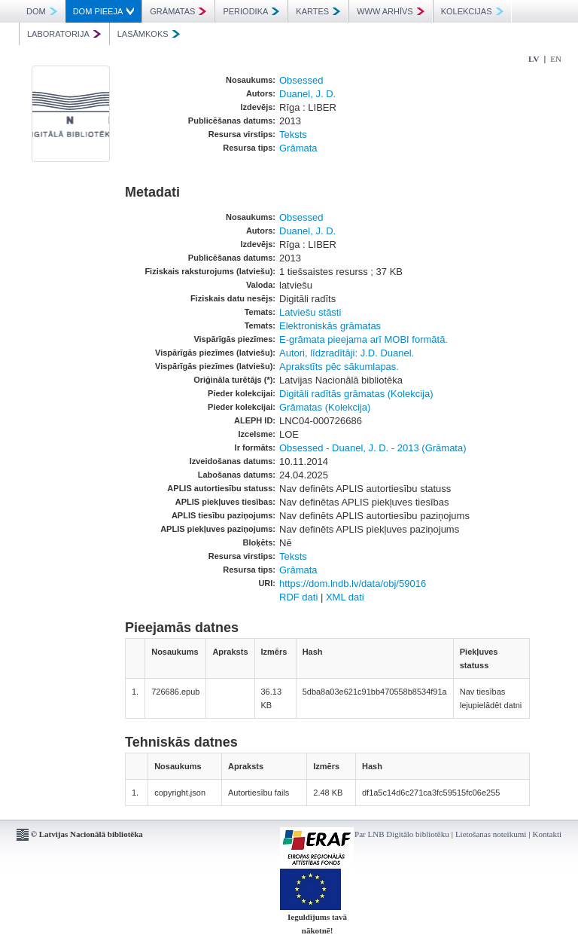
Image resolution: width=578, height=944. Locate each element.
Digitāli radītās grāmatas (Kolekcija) (356, 393)
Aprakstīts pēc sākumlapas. (339, 366)
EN (555, 58)
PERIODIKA (251, 11)
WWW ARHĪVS (390, 11)
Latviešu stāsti (310, 312)
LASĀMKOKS (148, 34)
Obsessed (301, 80)
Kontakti (547, 834)
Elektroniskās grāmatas (330, 325)
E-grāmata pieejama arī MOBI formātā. (363, 339)
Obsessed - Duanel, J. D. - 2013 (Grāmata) (373, 448)
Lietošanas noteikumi (490, 834)
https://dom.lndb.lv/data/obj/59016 (352, 583)
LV (533, 58)
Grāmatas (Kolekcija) (324, 407)
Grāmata (298, 148)
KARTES (318, 11)
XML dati (345, 597)
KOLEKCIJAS (472, 11)
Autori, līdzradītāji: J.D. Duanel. (346, 353)
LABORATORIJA (64, 34)
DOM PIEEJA (104, 11)
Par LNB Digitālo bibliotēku (401, 834)
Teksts (293, 134)
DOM (41, 11)
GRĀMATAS (178, 11)
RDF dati (298, 597)
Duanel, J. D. (307, 93)
